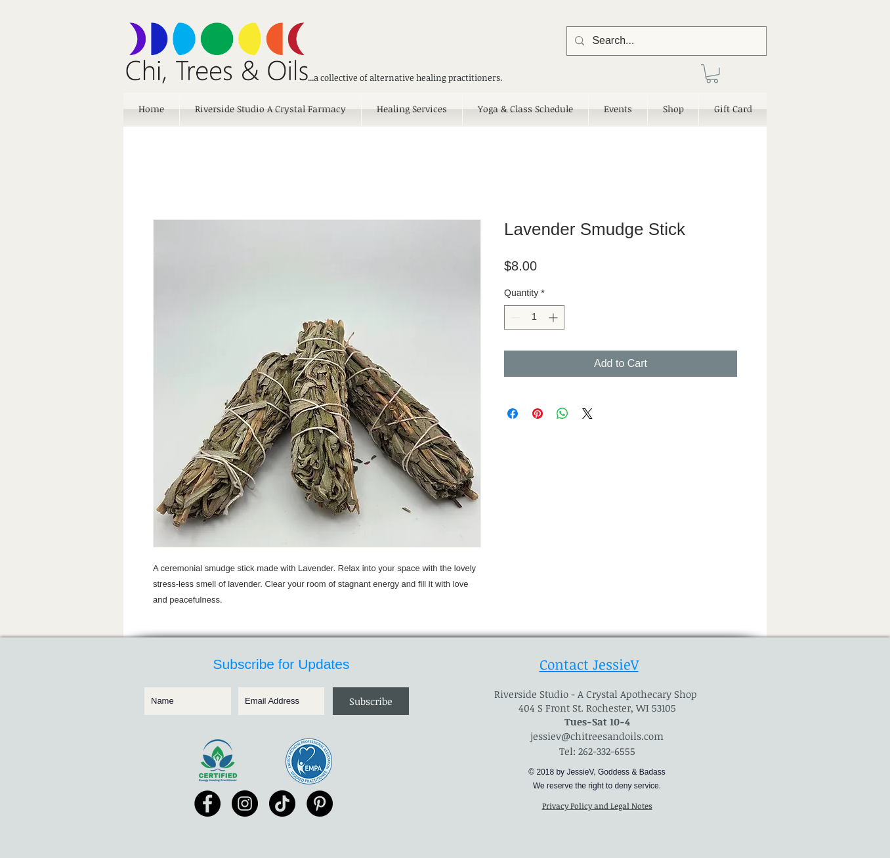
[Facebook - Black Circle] (207, 803)
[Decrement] (514, 317)
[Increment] (554, 317)
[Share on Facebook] (512, 413)
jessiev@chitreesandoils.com (597, 735)
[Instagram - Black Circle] (245, 803)
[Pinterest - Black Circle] (320, 803)
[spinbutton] (534, 317)
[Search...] (665, 41)
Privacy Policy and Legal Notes (597, 805)
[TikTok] (282, 803)
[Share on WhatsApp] (562, 413)
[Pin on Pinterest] (537, 413)
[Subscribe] (371, 701)
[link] (712, 73)
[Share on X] (587, 413)
